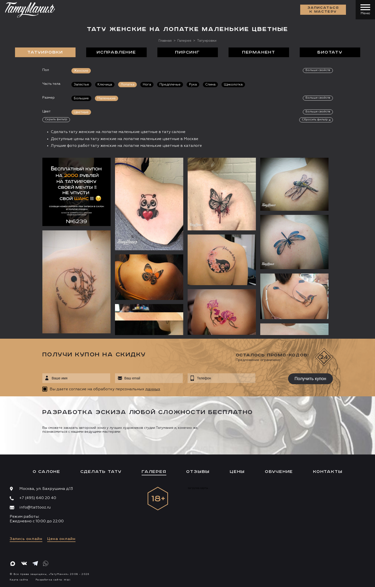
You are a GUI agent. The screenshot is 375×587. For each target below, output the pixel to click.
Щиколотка (233, 84)
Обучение (279, 471)
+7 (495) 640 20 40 (37, 498)
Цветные (81, 112)
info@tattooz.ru (35, 507)
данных (152, 389)
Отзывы (198, 471)
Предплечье (170, 84)
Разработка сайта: (53, 580)
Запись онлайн (26, 539)
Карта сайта (19, 580)
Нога (147, 84)
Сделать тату (101, 471)
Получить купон (310, 378)
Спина (210, 84)
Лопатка (127, 84)
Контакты (327, 471)
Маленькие (106, 98)
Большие (81, 98)
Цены (237, 471)
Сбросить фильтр (315, 119)
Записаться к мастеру (323, 10)
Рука (193, 84)
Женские (81, 70)
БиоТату (329, 52)
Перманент (258, 52)
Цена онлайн (61, 539)
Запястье (81, 84)
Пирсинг (187, 52)
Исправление (116, 52)
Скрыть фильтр (56, 119)
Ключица (105, 84)
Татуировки (45, 52)
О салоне (46, 471)
